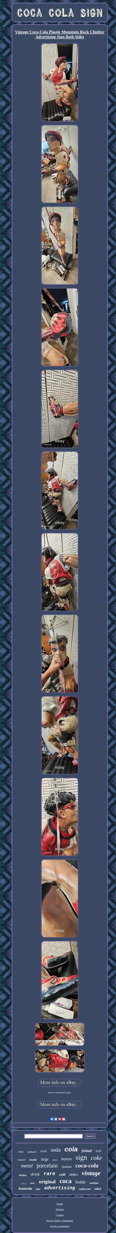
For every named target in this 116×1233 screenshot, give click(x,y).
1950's (73, 1175)
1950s (20, 1152)
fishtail (87, 1151)
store (32, 1183)
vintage (91, 1173)
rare (49, 1174)
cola (71, 1149)
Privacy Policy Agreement (60, 1220)
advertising (59, 1188)
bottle (81, 1182)
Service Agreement (59, 1226)
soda (56, 1150)
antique (94, 1182)
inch (98, 1151)
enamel (21, 1159)
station (67, 1167)
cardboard (31, 1152)
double (33, 1159)
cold (62, 1175)
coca (66, 1180)
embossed (84, 1188)
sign (81, 1157)
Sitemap (60, 1209)
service (23, 1184)
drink (35, 1174)
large (45, 1159)
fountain (25, 1188)
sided (97, 1188)
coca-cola (87, 1165)
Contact (60, 1214)
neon (54, 1159)
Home (60, 1203)
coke (96, 1157)
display (23, 1175)
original (47, 1181)
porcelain (47, 1165)
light (38, 1189)
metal (27, 1166)
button (66, 1159)
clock (43, 1151)
